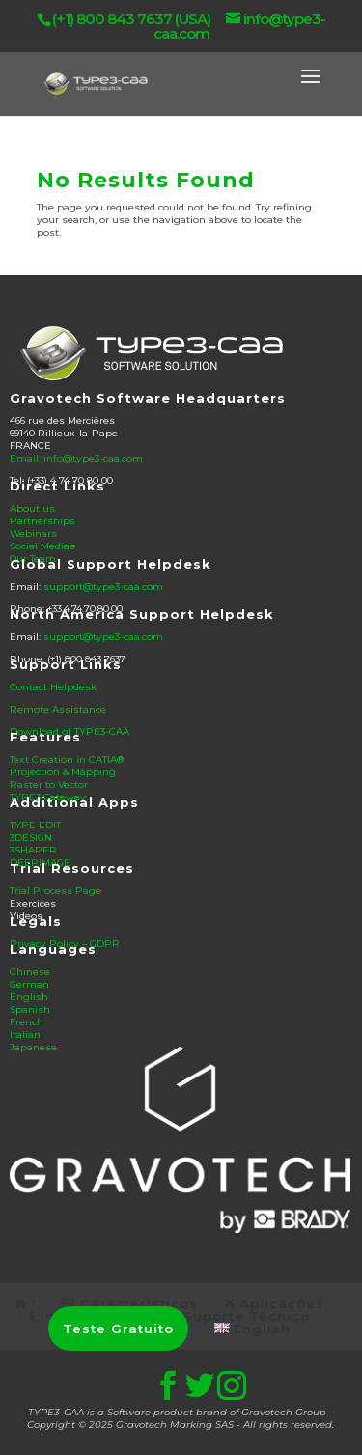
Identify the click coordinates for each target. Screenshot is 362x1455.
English (29, 997)
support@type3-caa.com (103, 586)
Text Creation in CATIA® (67, 759)
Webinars (33, 533)
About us (32, 508)
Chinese (30, 971)
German (29, 984)
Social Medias (42, 546)
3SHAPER (33, 850)
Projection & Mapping (63, 772)
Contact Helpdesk (53, 687)
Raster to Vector (49, 784)
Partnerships (42, 521)
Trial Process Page (55, 890)
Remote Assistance (58, 709)
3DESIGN (31, 837)
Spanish (30, 1009)
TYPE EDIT (35, 825)
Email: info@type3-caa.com (76, 458)
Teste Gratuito (118, 1328)
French (26, 1022)
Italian (25, 1034)
